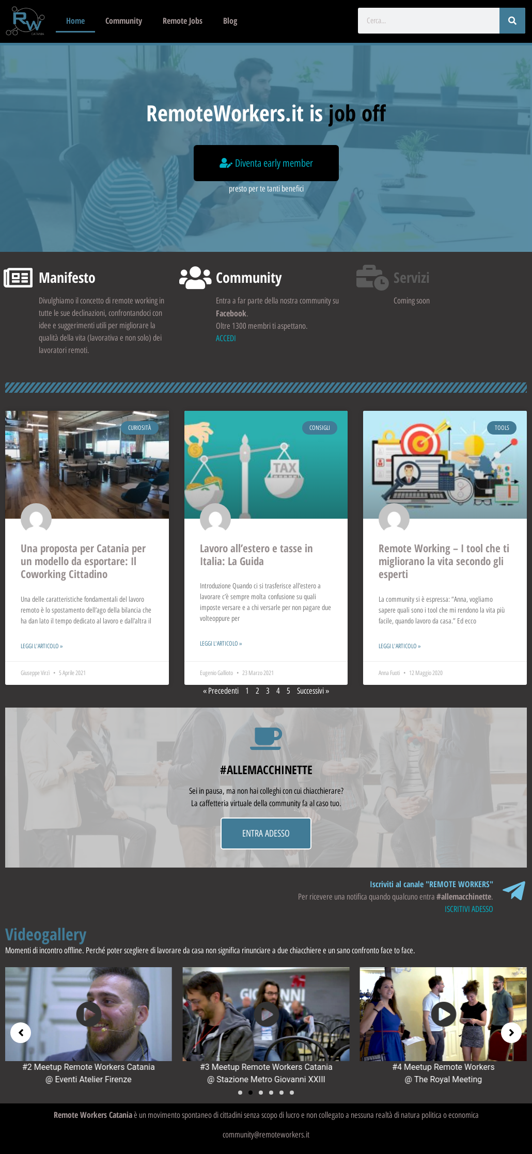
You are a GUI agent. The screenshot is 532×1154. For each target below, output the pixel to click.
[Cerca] (512, 21)
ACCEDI (226, 338)
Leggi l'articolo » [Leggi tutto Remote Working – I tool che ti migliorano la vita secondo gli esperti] (400, 646)
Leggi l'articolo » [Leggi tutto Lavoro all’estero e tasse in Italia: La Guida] (221, 643)
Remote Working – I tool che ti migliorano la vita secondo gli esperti (444, 561)
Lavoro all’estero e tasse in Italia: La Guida (256, 554)
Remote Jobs (182, 20)
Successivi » (313, 691)
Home (75, 20)
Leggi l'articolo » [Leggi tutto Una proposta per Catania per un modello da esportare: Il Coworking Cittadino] (42, 646)
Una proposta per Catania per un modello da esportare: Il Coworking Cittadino (83, 561)
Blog (230, 20)
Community (123, 20)
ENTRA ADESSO (266, 833)
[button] (240, 1093)
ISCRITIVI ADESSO (469, 909)
